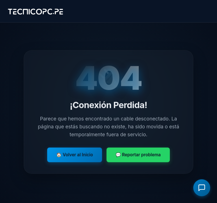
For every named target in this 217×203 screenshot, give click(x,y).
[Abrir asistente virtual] (201, 187)
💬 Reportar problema (138, 155)
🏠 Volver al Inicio (74, 155)
